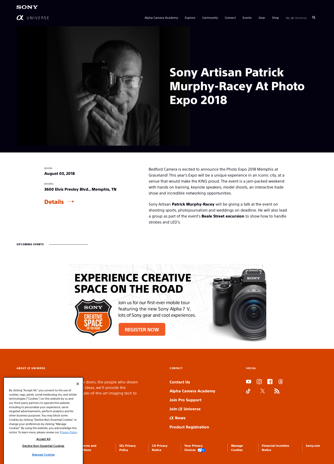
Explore (190, 17)
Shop (275, 17)
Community (210, 17)
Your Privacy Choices (195, 448)
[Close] (77, 407)
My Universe (296, 17)
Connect (230, 17)
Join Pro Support (186, 399)
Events (247, 17)
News (178, 417)
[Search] (313, 17)
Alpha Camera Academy (161, 17)
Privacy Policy (68, 455)
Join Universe (185, 408)
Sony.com (313, 445)
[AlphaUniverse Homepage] (33, 17)
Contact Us (180, 381)
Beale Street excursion (223, 215)
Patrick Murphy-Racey (193, 204)
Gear (262, 17)
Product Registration (189, 426)
